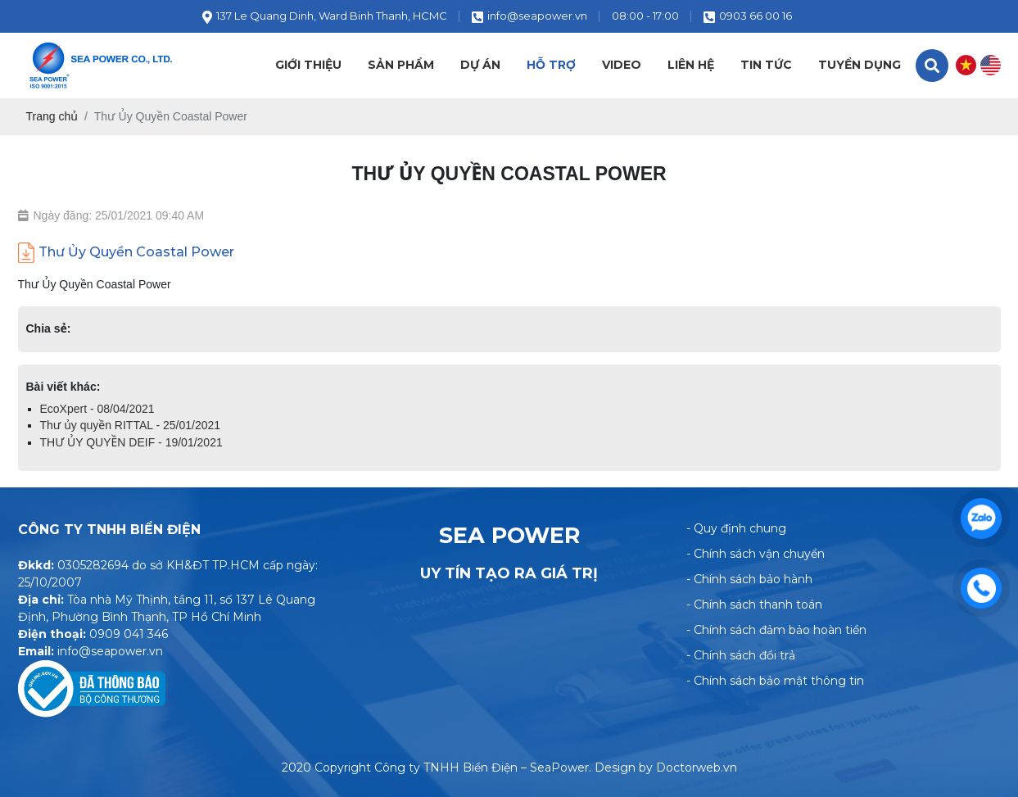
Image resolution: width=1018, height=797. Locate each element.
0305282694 (93, 565)
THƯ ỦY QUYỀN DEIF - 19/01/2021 (131, 442)
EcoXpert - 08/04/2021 (97, 408)
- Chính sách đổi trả (740, 655)
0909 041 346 (128, 634)
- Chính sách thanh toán (754, 604)
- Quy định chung (736, 528)
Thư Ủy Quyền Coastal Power (126, 252)
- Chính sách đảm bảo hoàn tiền (776, 630)
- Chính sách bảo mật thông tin (775, 680)
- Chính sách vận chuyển (755, 553)
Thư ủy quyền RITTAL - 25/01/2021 (130, 425)
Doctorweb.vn (696, 767)
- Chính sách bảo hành (749, 579)
